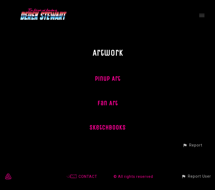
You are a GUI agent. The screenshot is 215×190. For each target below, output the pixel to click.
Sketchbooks (107, 127)
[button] (192, 145)
